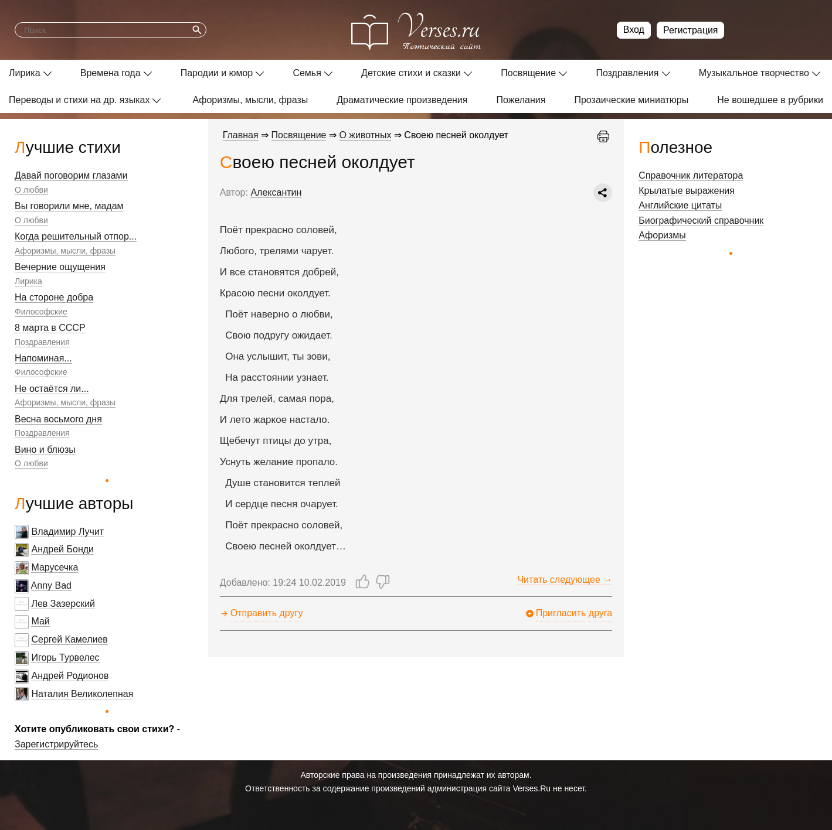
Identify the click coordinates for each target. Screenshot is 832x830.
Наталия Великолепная (82, 694)
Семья (307, 73)
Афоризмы (662, 235)
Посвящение (528, 73)
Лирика (24, 73)
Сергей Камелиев (69, 639)
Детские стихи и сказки (411, 73)
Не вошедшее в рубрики (770, 100)
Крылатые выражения (687, 191)
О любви (31, 189)
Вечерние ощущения (60, 267)
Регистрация (690, 30)
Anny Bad (51, 585)
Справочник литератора (691, 175)
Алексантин (275, 192)
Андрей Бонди (62, 549)
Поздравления (627, 73)
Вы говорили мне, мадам (69, 206)
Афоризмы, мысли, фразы (250, 100)
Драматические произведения (402, 100)
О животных (365, 135)
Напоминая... (43, 358)
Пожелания (520, 100)
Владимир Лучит (67, 532)
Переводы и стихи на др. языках (79, 100)
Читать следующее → (564, 580)
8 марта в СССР (50, 328)
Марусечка (54, 567)
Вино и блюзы (45, 450)
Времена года (110, 73)
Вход (633, 30)
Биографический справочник (701, 221)
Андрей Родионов (69, 676)
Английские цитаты (680, 205)
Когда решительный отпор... (76, 236)
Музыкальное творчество (754, 73)
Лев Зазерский (63, 604)
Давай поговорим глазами (71, 175)
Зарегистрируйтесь (56, 744)
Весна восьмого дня (58, 419)
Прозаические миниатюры (631, 100)
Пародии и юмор (217, 73)
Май (40, 621)
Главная (241, 135)
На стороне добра (54, 297)
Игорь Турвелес (65, 657)
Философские (41, 311)
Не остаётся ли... (52, 389)
